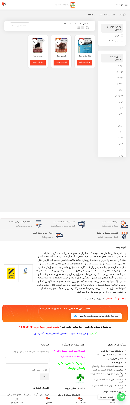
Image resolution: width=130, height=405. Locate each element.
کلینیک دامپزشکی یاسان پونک (71, 365)
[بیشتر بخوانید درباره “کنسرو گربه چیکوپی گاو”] (38, 62)
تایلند (120, 131)
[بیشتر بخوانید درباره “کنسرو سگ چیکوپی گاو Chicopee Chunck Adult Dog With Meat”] (61, 62)
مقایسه (119, 370)
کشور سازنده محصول (105, 15)
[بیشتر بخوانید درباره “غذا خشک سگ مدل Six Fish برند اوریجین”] (84, 62)
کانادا (120, 137)
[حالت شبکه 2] (87, 27)
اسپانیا (120, 83)
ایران (121, 89)
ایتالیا (120, 65)
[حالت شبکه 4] (78, 27)
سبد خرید (119, 366)
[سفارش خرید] (19, 26)
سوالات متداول (116, 386)
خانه (120, 15)
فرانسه (120, 77)
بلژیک (120, 107)
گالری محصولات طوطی (113, 392)
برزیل (120, 125)
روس (120, 155)
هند (121, 149)
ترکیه (120, 101)
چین (121, 143)
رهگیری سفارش (115, 374)
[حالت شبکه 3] (83, 27)
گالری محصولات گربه (113, 395)
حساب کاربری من (115, 358)
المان (120, 113)
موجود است (114, 41)
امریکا (120, 119)
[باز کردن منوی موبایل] (121, 5)
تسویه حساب (117, 362)
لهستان (119, 71)
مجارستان (119, 95)
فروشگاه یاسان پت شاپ (112, 351)
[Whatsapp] (121, 397)
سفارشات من (117, 380)
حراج (117, 35)
